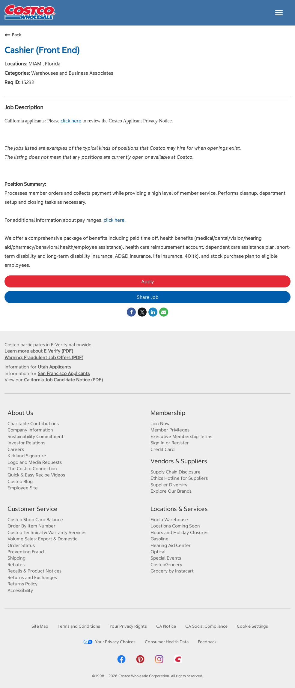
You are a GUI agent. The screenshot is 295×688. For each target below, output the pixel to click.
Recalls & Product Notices (34, 570)
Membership (167, 412)
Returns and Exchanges (32, 577)
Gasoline (159, 538)
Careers (15, 449)
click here (71, 120)
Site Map (39, 626)
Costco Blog (20, 481)
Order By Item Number (31, 525)
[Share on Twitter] (142, 312)
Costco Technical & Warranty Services (46, 532)
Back (12, 35)
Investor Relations (26, 442)
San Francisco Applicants (64, 373)
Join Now (159, 423)
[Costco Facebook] (121, 662)
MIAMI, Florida (43, 63)
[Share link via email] (163, 312)
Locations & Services (179, 508)
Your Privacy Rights (128, 626)
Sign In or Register (169, 442)
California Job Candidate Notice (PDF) (63, 379)
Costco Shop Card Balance (35, 519)
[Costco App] (178, 662)
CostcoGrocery (166, 564)
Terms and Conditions (79, 626)
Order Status (21, 545)
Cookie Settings (252, 626)
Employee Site (22, 487)
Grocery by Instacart (172, 570)
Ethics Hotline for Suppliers (179, 478)
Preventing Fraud (25, 551)
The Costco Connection (32, 468)
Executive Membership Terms (181, 436)
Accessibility (20, 590)
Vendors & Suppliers (178, 461)
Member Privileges (169, 429)
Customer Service (32, 508)
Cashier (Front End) (42, 50)
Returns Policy (22, 583)
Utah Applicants (54, 366)
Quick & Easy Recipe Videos (36, 474)
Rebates (16, 564)
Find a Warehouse (169, 519)
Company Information (30, 429)
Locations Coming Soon (175, 525)
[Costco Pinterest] (140, 662)
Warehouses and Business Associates (71, 73)
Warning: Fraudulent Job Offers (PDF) (43, 357)
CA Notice (166, 626)
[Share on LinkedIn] (153, 312)
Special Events (165, 557)
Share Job (148, 297)
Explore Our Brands (171, 491)
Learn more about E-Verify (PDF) (38, 350)
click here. (115, 220)
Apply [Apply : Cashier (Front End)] (147, 281)
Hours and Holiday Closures (179, 532)
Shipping (16, 557)
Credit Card (162, 449)
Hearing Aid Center (170, 545)
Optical (157, 551)
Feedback (207, 641)
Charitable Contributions (33, 423)
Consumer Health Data (167, 641)
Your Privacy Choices (109, 641)
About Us (20, 412)
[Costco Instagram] (159, 662)
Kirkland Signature (26, 455)
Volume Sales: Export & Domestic (42, 538)
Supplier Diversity (168, 484)
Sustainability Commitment (35, 436)
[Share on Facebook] (131, 312)
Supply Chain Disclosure (175, 471)
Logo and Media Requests (34, 462)
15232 (27, 82)
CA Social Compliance (206, 626)
